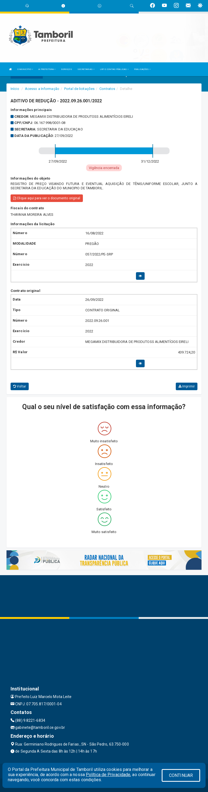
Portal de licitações (79, 89)
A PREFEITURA (46, 69)
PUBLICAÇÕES (142, 69)
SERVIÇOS (66, 69)
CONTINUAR (181, 775)
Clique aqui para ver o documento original (46, 198)
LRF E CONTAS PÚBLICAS (114, 69)
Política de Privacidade (108, 774)
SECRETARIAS (86, 69)
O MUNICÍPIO (25, 69)
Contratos (107, 89)
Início (15, 89)
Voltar (19, 386)
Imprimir (186, 386)
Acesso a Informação (42, 89)
